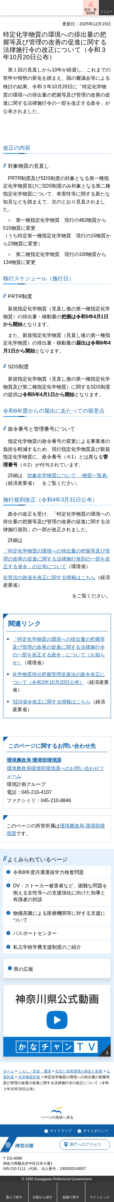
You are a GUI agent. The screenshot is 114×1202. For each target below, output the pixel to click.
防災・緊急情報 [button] (91, 11)
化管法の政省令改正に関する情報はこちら (49, 577)
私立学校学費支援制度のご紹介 (47, 947)
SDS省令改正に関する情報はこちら (51, 701)
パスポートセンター (35, 933)
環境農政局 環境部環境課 (34, 760)
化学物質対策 (29, 1077)
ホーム (8, 1071)
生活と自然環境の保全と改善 (78, 1071)
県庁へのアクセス (85, 1144)
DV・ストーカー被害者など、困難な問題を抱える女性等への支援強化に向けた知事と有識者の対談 (60, 892)
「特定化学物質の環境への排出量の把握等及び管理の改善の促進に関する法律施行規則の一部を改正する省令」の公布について (56, 558)
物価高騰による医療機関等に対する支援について (59, 917)
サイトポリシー (96, 1131)
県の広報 (23, 969)
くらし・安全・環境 (34, 1071)
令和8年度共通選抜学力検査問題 (48, 872)
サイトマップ (61, 1131)
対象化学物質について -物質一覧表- (68, 475)
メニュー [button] (106, 11)
